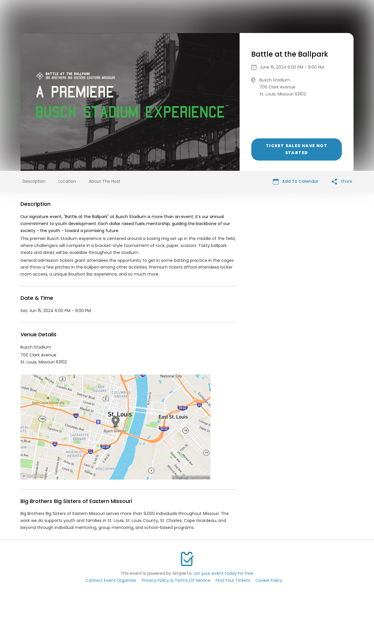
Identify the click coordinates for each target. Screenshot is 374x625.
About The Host (104, 181)
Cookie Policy (268, 580)
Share (342, 181)
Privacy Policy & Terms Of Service (176, 580)
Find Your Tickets (233, 580)
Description (34, 181)
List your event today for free (223, 573)
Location (67, 181)
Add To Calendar (296, 181)
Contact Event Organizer (111, 580)
